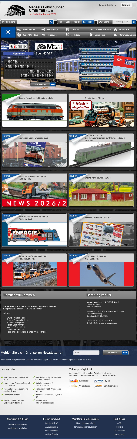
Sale (68, 22)
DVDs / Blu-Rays (27, 35)
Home (8, 32)
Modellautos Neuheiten (17, 428)
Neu (60, 22)
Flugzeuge (49, 35)
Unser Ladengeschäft (85, 423)
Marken (76, 22)
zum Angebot (40, 84)
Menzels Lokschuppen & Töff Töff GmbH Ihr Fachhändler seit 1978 (34, 10)
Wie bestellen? (51, 423)
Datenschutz (119, 431)
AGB (119, 423)
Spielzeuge (97, 35)
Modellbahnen (26, 29)
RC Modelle (121, 29)
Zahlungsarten (51, 427)
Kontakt (119, 427)
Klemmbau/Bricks (125, 35)
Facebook (87, 22)
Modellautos (50, 29)
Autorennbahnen (100, 29)
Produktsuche (8, 22)
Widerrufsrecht (51, 434)
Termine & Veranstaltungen (85, 427)
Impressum (119, 434)
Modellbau (73, 35)
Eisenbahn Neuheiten (17, 424)
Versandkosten (51, 431)
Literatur (72, 29)
